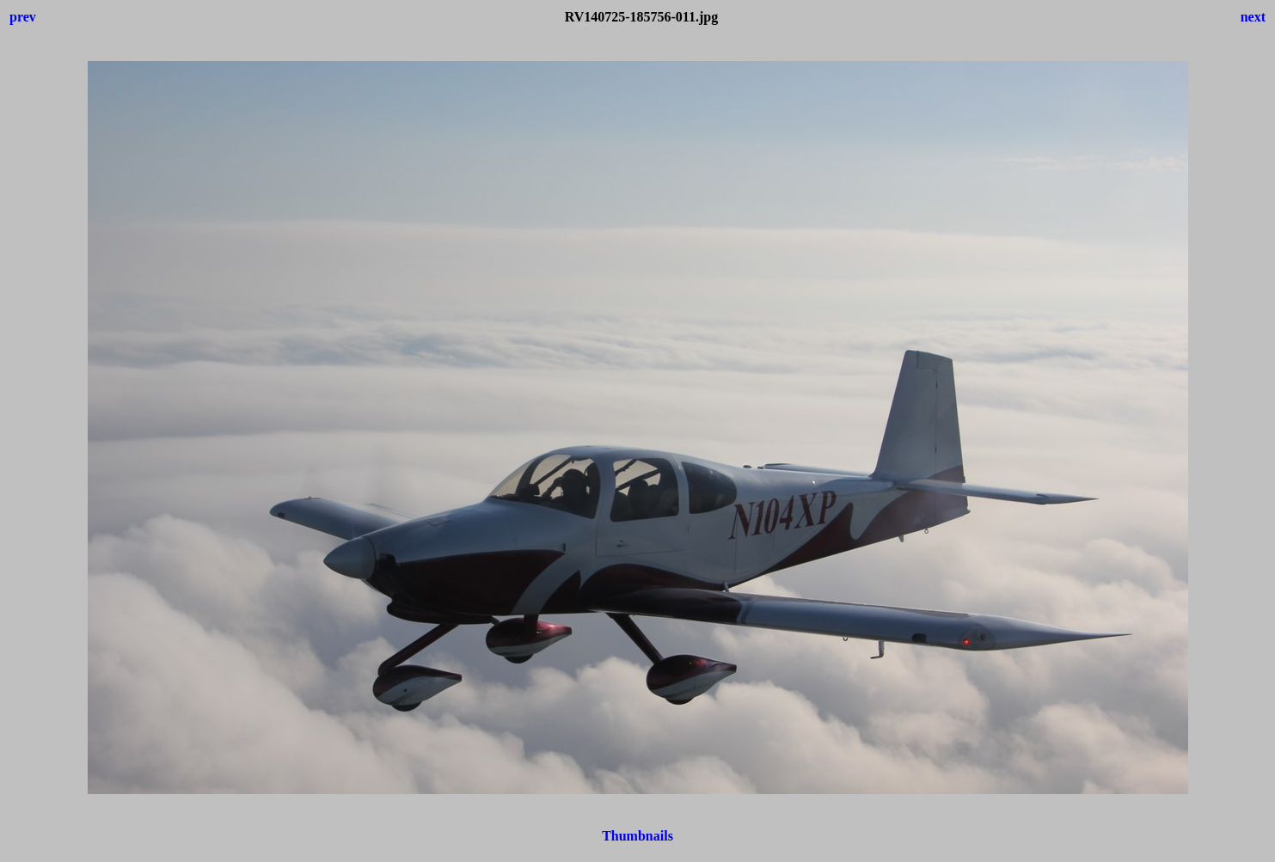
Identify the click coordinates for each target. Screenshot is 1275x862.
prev (22, 16)
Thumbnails (637, 835)
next (1253, 16)
